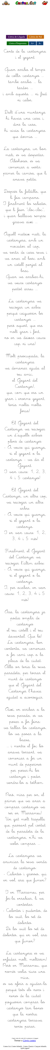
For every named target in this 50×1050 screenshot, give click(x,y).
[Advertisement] (25, 19)
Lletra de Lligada (16, 36)
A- (40, 43)
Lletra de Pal (35, 36)
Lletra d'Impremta (17, 43)
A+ (32, 43)
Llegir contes (29, 1040)
